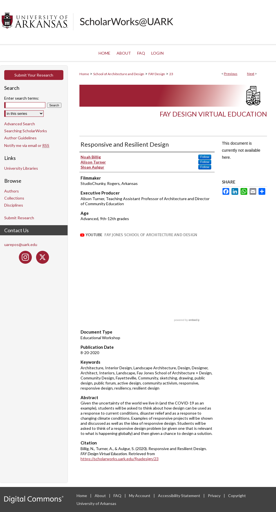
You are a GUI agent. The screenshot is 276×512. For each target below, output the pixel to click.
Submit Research (19, 217)
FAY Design (156, 74)
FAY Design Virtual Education (213, 114)
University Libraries (21, 168)
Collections (14, 198)
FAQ (117, 495)
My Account (140, 495)
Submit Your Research (33, 75)
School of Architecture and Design (118, 74)
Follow (204, 156)
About (101, 495)
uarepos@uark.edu (20, 244)
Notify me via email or (26, 145)
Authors (11, 191)
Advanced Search (19, 123)
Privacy (214, 495)
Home (84, 74)
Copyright (237, 495)
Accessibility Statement (179, 495)
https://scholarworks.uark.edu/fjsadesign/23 (120, 458)
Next (250, 73)
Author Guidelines (20, 137)
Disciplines (13, 205)
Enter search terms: (21, 98)
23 (171, 74)
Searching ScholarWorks (25, 130)
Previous (230, 73)
